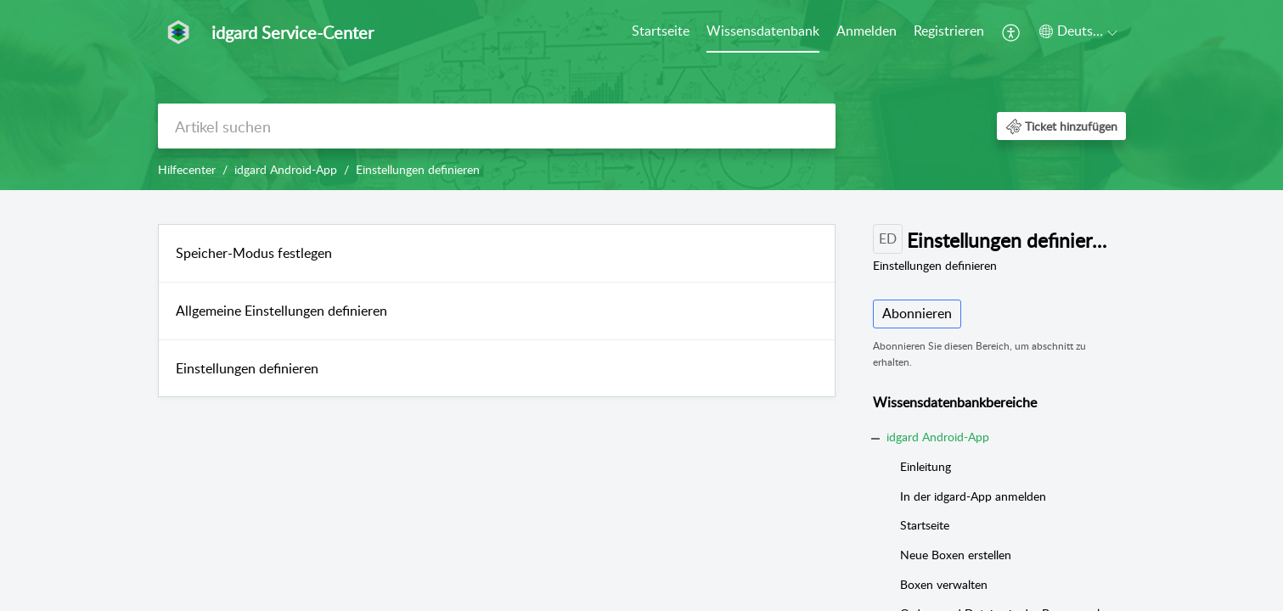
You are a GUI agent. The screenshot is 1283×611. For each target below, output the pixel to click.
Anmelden (866, 30)
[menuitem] (660, 32)
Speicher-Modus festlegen (254, 253)
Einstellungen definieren (247, 368)
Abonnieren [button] (917, 313)
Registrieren (949, 30)
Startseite (660, 30)
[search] (497, 126)
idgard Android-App (285, 169)
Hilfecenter (187, 169)
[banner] (641, 95)
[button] (1012, 32)
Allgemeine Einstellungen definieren (281, 310)
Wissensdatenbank (762, 30)
